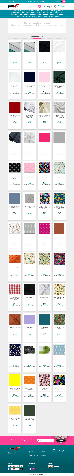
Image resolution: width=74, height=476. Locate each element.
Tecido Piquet (45, 14)
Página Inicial (30, 450)
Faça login (16, 1)
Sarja (23, 12)
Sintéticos (43, 10)
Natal (48, 10)
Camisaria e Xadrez (59, 14)
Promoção (51, 16)
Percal (27, 12)
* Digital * (37, 10)
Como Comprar (31, 456)
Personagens (38, 12)
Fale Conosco (44, 1)
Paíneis (25, 10)
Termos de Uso (43, 456)
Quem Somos (31, 451)
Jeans (39, 14)
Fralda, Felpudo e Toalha (30, 16)
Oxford (20, 14)
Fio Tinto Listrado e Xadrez (48, 12)
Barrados (19, 10)
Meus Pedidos (36, 1)
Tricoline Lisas (60, 10)
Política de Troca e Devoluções (33, 455)
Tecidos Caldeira (14, 14)
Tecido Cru (52, 14)
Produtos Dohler (58, 12)
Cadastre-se (30, 1)
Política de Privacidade (44, 454)
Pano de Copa (17, 16)
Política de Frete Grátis (32, 454)
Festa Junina (13, 10)
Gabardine (26, 14)
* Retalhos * (57, 16)
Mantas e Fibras (33, 14)
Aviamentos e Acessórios (42, 16)
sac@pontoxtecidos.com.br (57, 453)
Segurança (42, 452)
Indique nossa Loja (31, 452)
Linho (23, 16)
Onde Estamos (43, 451)
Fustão (32, 12)
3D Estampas (30, 10)
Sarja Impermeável (16, 12)
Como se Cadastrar (31, 458)
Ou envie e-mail (63, 6)
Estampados (53, 10)
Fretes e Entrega (43, 455)
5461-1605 (53, 5)
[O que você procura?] (39, 6)
